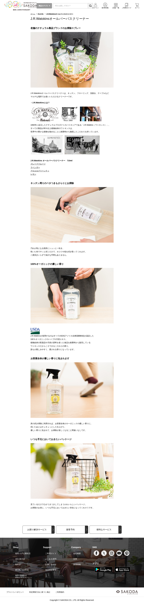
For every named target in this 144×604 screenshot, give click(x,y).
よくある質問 (50, 559)
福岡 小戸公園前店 (23, 553)
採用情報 (77, 564)
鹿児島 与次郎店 (22, 570)
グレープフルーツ (38, 164)
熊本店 (18, 564)
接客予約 (70, 529)
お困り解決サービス (37, 529)
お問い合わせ (50, 564)
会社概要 (77, 553)
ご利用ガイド (50, 553)
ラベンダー (35, 167)
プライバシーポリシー (15, 592)
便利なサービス (103, 529)
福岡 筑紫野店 (21, 575)
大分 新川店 (20, 559)
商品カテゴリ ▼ (44, 6)
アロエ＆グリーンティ (40, 171)
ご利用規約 (59, 592)
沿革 (75, 559)
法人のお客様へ (51, 570)
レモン (33, 174)
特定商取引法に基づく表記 (39, 592)
